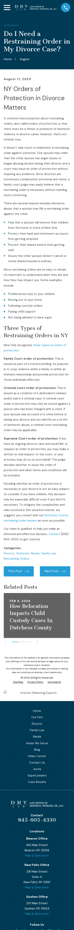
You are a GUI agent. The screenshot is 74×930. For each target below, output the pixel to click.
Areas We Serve (37, 743)
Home (37, 711)
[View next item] (37, 642)
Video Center (37, 756)
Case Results (37, 782)
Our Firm (37, 717)
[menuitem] (18, 682)
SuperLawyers (37, 775)
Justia (37, 769)
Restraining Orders (16, 559)
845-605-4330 (37, 820)
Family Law (48, 553)
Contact (54, 534)
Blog (37, 750)
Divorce (9, 553)
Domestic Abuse (27, 553)
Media (37, 737)
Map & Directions (37, 856)
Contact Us (37, 763)
